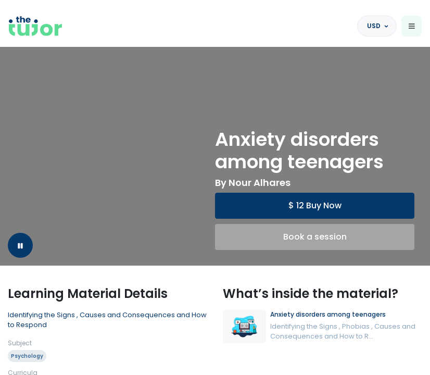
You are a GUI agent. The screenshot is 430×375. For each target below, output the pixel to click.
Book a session (315, 237)
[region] (215, 187)
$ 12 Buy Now (315, 205)
